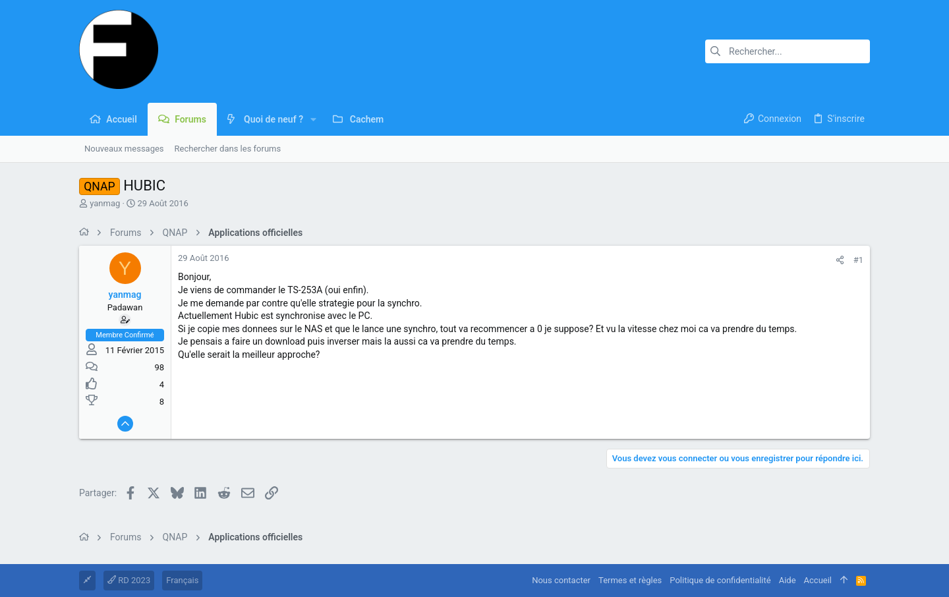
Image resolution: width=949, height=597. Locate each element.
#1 (858, 260)
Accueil (818, 580)
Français (182, 580)
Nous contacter (561, 580)
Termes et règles (630, 580)
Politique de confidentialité (720, 580)
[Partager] (840, 260)
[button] (313, 119)
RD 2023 (128, 580)
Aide (787, 580)
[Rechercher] (787, 51)
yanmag (105, 203)
